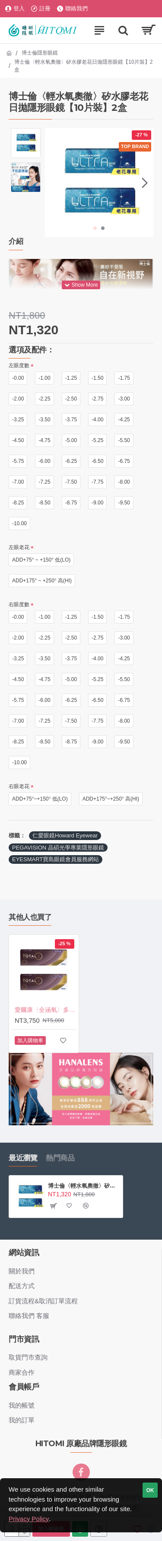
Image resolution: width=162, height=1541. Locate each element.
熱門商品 (60, 1157)
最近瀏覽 (23, 1157)
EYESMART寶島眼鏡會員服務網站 (55, 859)
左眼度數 (19, 365)
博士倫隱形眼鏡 (40, 53)
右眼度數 (19, 604)
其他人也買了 (30, 917)
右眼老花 (19, 786)
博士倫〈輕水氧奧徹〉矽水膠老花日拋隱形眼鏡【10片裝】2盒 (84, 1185)
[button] (144, 182)
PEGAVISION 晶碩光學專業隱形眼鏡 (58, 847)
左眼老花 (19, 547)
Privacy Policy (29, 1518)
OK (150, 1490)
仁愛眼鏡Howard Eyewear (65, 835)
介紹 (16, 241)
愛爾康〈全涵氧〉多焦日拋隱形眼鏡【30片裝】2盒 (45, 1009)
